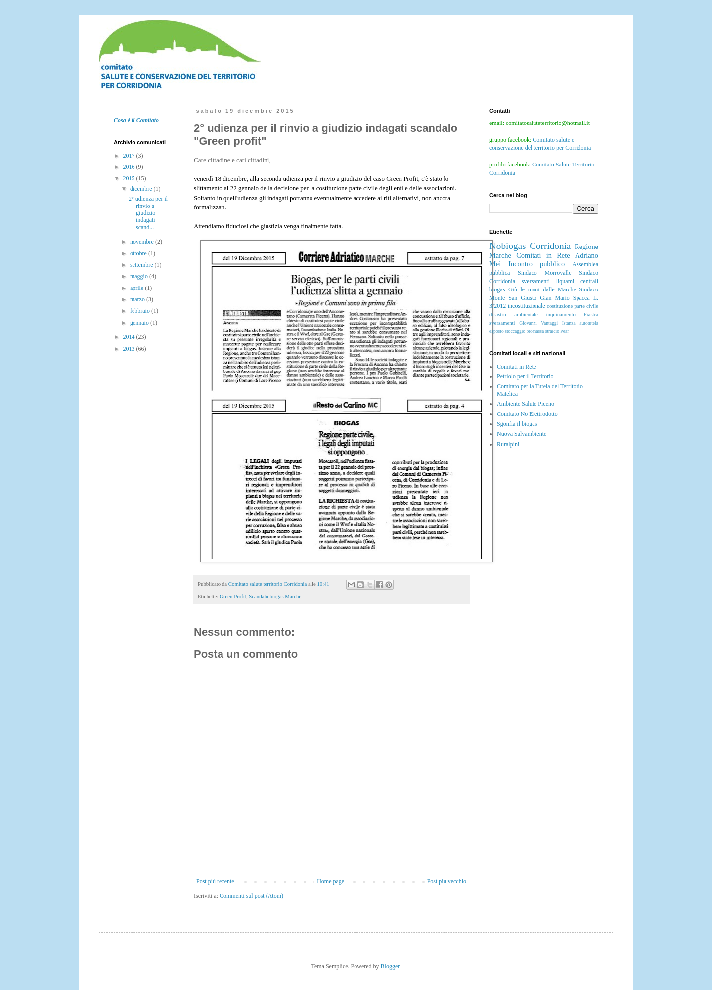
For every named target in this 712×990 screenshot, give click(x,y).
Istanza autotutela (580, 323)
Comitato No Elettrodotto (527, 414)
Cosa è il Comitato (136, 120)
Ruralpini (508, 444)
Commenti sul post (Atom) (251, 895)
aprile (137, 288)
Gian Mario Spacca (565, 297)
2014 (129, 336)
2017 (129, 155)
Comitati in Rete (543, 255)
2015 (129, 178)
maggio (139, 276)
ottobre (139, 253)
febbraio (140, 310)
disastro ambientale (514, 314)
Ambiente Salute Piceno (525, 403)
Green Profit (233, 596)
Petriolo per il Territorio (525, 376)
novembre (142, 241)
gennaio (140, 322)
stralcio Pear (557, 331)
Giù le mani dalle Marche (542, 289)
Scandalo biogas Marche (275, 596)
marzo (138, 299)
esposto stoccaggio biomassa (517, 331)
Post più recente (215, 881)
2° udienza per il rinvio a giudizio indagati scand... (148, 213)
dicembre (142, 188)
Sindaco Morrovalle (544, 272)
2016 (129, 167)
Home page (330, 881)
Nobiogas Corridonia (530, 246)
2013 (129, 348)
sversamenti (502, 323)
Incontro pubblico (536, 264)
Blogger (390, 966)
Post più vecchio (446, 881)
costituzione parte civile (572, 306)
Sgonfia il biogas (517, 423)
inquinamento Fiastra (572, 314)
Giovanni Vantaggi (538, 323)
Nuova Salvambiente (521, 433)
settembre (142, 264)
